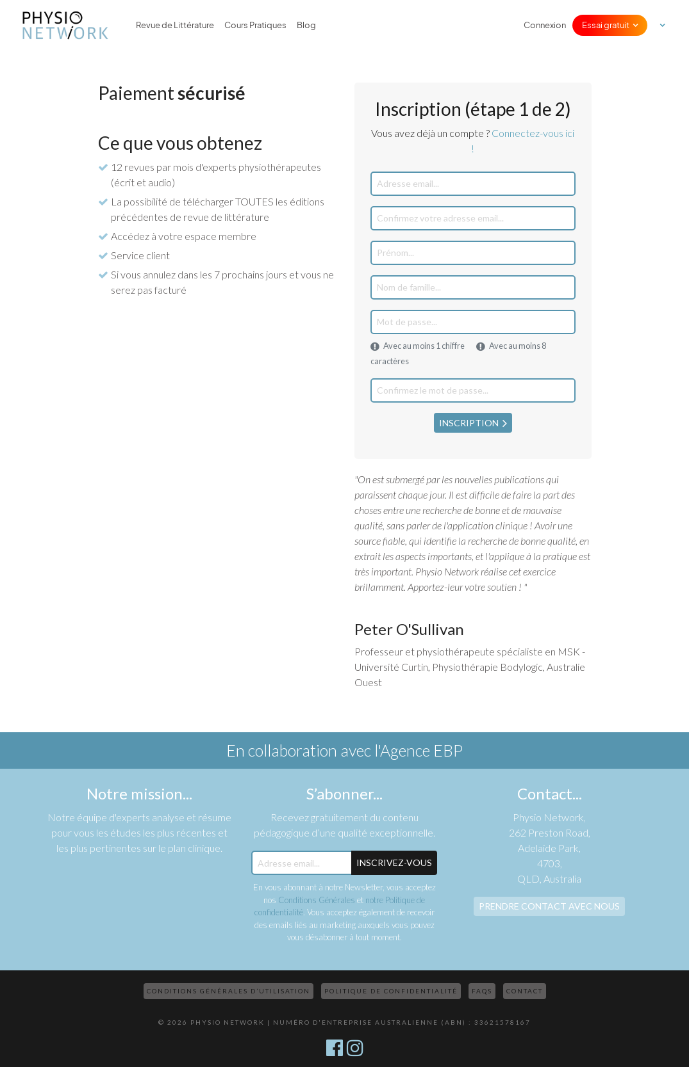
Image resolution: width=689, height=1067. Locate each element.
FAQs (482, 991)
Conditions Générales (316, 900)
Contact (524, 991)
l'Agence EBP (418, 750)
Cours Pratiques (255, 25)
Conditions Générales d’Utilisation (228, 991)
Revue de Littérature (175, 25)
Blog (306, 25)
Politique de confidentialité (391, 991)
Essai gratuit (605, 25)
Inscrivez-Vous (394, 862)
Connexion (545, 25)
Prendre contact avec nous (549, 906)
